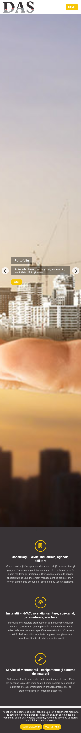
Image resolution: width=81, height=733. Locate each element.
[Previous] (5, 270)
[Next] (75, 270)
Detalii (16, 282)
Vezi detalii (52, 726)
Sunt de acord (31, 726)
